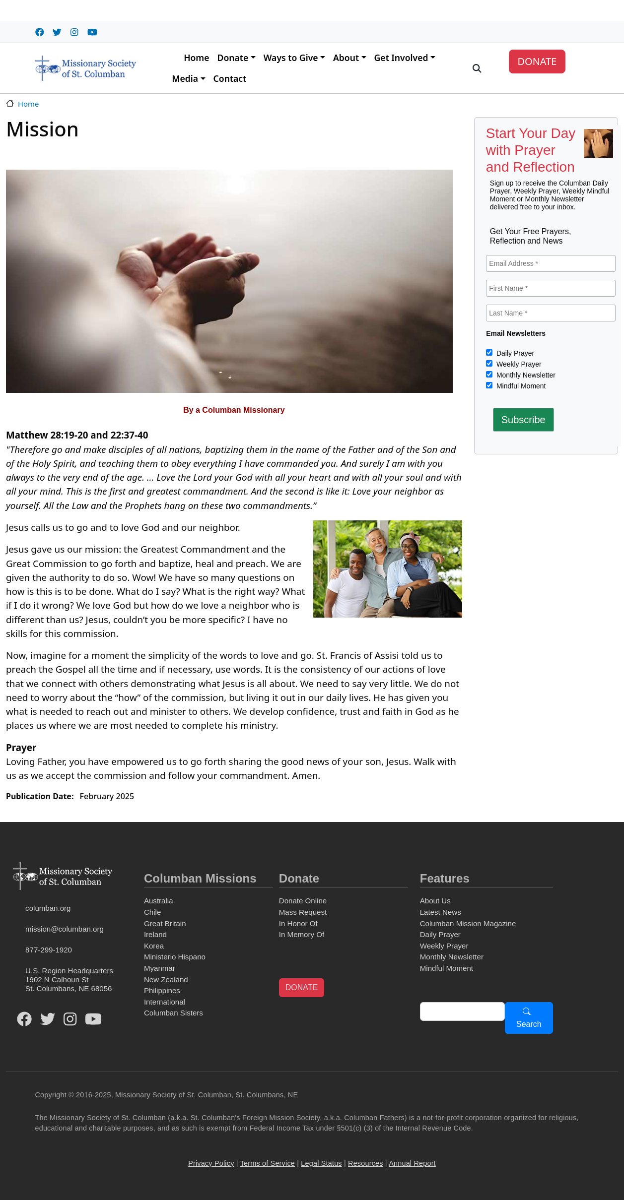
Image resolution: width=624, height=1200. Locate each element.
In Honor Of (298, 923)
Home (196, 57)
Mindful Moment (520, 386)
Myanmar (159, 968)
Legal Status (321, 1163)
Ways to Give (291, 57)
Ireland (155, 934)
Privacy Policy (211, 1163)
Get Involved (401, 57)
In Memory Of (301, 934)
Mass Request (303, 912)
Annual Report (412, 1163)
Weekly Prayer (518, 364)
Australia (158, 900)
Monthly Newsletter (524, 375)
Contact (230, 78)
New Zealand (166, 979)
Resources (365, 1163)
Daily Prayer (514, 353)
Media (185, 78)
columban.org (47, 908)
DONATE (536, 61)
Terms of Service (267, 1163)
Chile (152, 912)
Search (529, 1024)
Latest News (440, 912)
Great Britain (165, 923)
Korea (154, 946)
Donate (233, 57)
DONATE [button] (301, 987)
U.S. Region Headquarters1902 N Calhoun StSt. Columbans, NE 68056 (69, 979)
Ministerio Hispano (175, 956)
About (346, 57)
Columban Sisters (173, 1013)
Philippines (162, 990)
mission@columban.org (64, 929)
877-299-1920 (48, 950)
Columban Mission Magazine (468, 923)
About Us (435, 900)
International (164, 1002)
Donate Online (303, 900)
